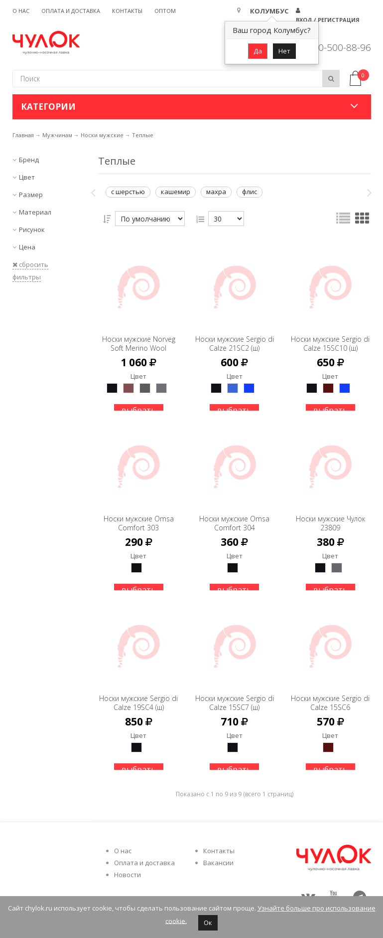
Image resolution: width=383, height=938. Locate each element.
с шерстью (128, 191)
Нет (284, 50)
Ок (208, 922)
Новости (127, 874)
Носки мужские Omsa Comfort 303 (139, 514)
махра (216, 191)
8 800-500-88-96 (335, 47)
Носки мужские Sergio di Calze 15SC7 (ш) (234, 698)
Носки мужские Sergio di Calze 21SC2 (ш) (234, 339)
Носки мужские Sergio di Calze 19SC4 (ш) (138, 698)
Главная (23, 135)
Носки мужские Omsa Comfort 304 (234, 514)
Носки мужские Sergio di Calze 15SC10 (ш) (330, 339)
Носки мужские (102, 135)
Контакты (127, 10)
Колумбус (269, 10)
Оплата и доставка (70, 10)
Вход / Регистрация (328, 19)
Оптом (165, 10)
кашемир (175, 191)
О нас (20, 10)
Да (258, 50)
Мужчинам (57, 135)
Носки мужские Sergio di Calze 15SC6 (330, 698)
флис (249, 191)
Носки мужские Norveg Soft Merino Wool (138, 339)
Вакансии (218, 862)
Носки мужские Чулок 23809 (330, 514)
